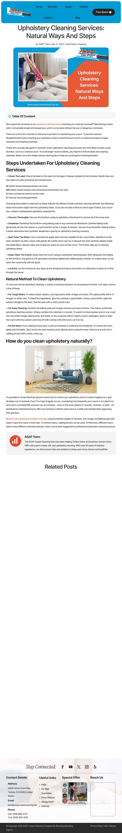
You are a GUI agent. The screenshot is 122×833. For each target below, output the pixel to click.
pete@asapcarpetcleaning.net (22, 805)
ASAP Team (44, 44)
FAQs (43, 784)
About (68, 6)
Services (52, 6)
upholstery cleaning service (49, 124)
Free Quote (102, 12)
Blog (77, 17)
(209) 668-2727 (20, 814)
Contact (84, 6)
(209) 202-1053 (20, 817)
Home (39, 6)
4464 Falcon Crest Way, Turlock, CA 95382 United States (20, 792)
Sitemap (45, 806)
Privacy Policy (96, 826)
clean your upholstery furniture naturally (27, 419)
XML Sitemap (110, 826)
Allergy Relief (47, 802)
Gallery (47, 17)
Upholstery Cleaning (76, 44)
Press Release (48, 797)
